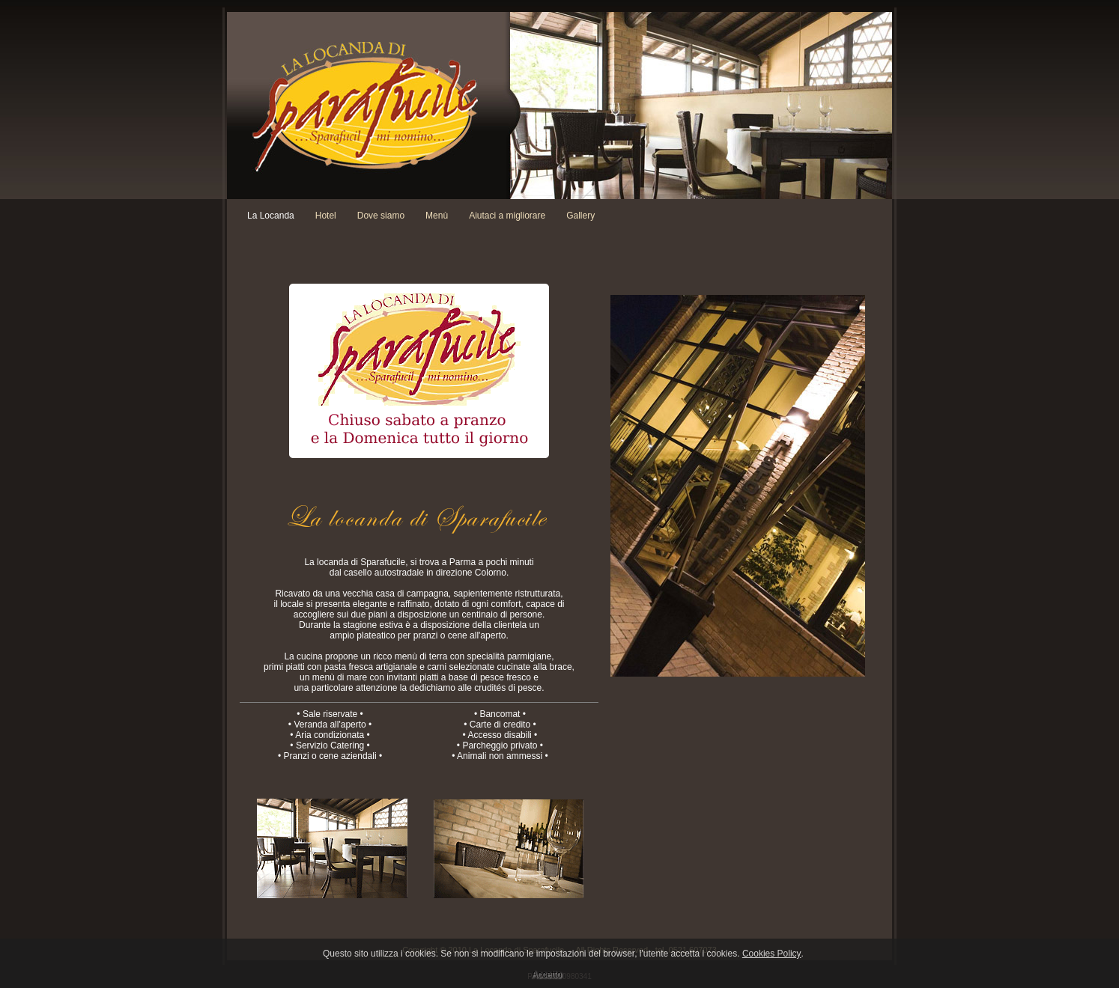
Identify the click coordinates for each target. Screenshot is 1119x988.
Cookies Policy (771, 953)
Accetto (547, 974)
